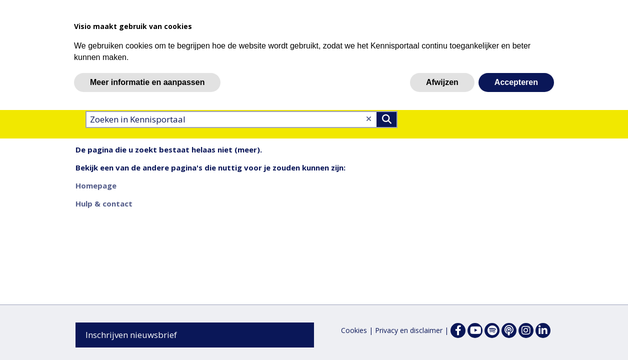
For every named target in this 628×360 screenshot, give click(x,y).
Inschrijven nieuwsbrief (131, 334)
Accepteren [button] (516, 82)
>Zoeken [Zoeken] (386, 119)
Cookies (354, 330)
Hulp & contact (104, 203)
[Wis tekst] (369, 118)
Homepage (96, 185)
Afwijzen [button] (442, 82)
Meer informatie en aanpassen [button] (147, 82)
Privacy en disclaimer (408, 330)
